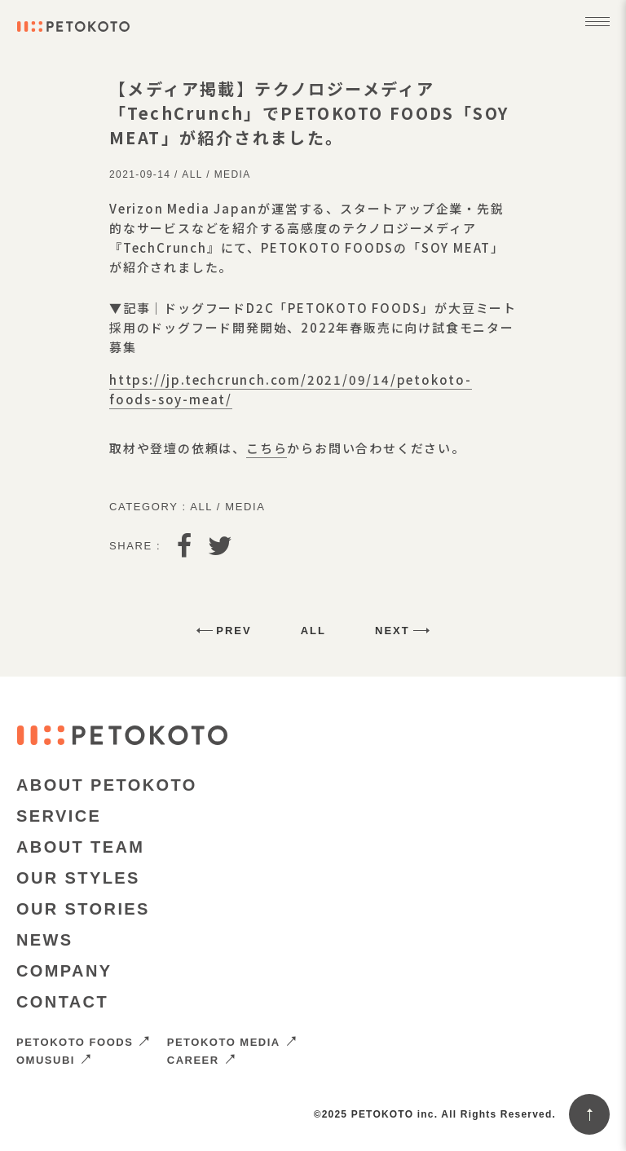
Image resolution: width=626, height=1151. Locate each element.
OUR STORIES (83, 909)
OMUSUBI (54, 1060)
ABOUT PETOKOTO (106, 785)
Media (232, 174)
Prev (233, 630)
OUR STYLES (78, 878)
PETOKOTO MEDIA (232, 1042)
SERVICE (58, 816)
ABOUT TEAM (80, 847)
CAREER (201, 1060)
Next (392, 630)
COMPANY (64, 971)
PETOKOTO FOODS (83, 1042)
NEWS (44, 940)
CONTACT (62, 1002)
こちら (266, 447)
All (192, 174)
